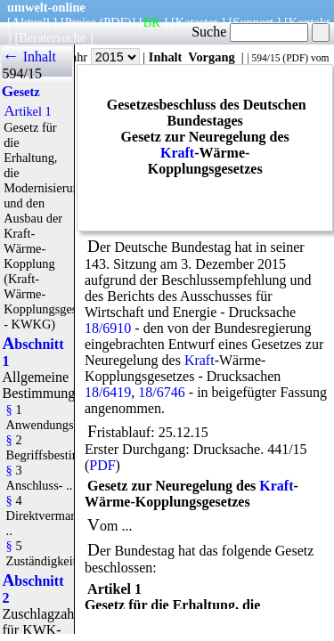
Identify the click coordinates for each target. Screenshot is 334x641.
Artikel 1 (28, 111)
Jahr (103, 57)
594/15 (265, 58)
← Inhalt (29, 56)
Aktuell (31, 22)
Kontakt (309, 22)
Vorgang (211, 57)
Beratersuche (52, 37)
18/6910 (108, 328)
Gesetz (21, 92)
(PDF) (116, 22)
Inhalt (166, 57)
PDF (295, 58)
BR (151, 22)
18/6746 (161, 392)
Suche (249, 31)
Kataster (196, 22)
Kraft (177, 152)
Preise (80, 22)
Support (252, 22)
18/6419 (108, 392)
